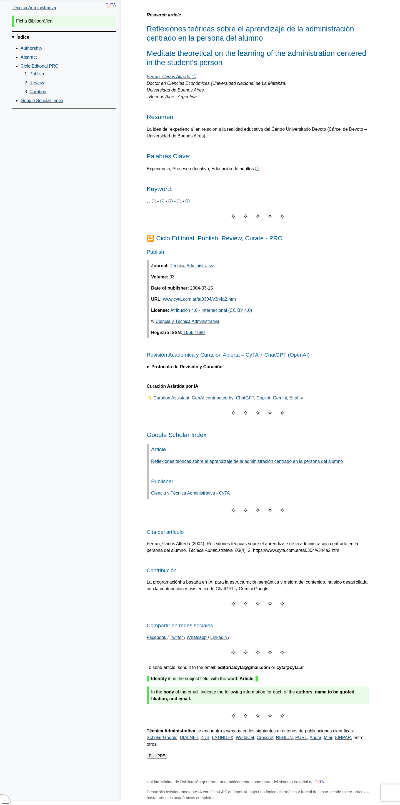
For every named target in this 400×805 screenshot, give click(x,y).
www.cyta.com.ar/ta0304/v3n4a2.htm (199, 299)
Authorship (31, 48)
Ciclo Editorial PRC (39, 66)
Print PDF (157, 756)
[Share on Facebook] (157, 637)
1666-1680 (193, 332)
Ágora (315, 737)
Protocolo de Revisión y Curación (186, 366)
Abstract (29, 57)
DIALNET (189, 737)
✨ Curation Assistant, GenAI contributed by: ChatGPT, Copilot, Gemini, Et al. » (225, 398)
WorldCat (245, 737)
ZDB (205, 737)
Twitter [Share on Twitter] (177, 637)
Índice (22, 37)
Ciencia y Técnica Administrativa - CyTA (190, 493)
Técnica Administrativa (34, 7)
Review (36, 82)
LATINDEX (222, 737)
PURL (301, 737)
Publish (36, 73)
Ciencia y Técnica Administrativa (187, 321)
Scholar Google (162, 737)
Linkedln (219, 637)
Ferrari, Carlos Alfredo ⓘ (171, 76)
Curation (37, 91)
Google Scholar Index (42, 100)
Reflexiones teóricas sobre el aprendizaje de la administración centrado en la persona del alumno (247, 461)
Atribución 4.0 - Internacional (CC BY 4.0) (211, 310)
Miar (328, 737)
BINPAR (343, 737)
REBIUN (284, 737)
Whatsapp (197, 637)
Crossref (265, 737)
